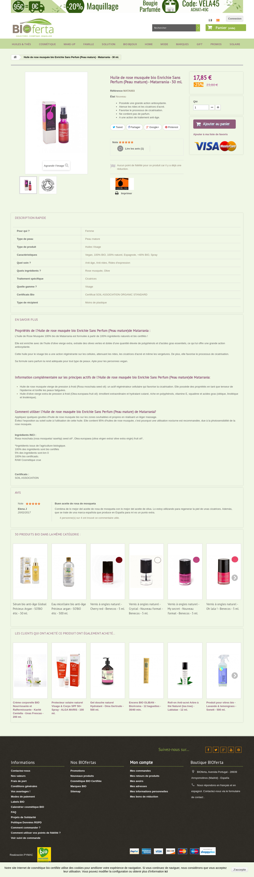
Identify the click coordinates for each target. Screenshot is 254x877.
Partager (134, 127)
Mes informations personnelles (149, 791)
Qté (195, 101)
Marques (182, 44)
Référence (116, 90)
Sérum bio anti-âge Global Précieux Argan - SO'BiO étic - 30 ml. (29, 608)
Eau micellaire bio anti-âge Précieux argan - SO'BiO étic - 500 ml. (69, 608)
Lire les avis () (134, 148)
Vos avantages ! (20, 791)
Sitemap (75, 791)
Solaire (235, 44)
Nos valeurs (18, 775)
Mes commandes (140, 770)
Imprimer (126, 193)
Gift (200, 44)
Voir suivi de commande (25, 837)
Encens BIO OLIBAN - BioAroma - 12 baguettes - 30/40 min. (145, 706)
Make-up (69, 44)
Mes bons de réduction (144, 796)
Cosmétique (47, 44)
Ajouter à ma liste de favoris (210, 139)
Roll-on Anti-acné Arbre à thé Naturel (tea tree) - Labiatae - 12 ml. (183, 706)
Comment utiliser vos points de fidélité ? (36, 832)
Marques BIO (78, 786)
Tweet (118, 127)
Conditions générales (24, 786)
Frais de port (19, 781)
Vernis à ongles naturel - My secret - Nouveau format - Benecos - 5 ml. (183, 608)
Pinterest (171, 127)
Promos (216, 44)
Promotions (77, 770)
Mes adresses (138, 786)
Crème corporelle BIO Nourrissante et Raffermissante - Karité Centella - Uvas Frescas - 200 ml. (28, 709)
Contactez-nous (20, 770)
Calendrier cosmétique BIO (27, 806)
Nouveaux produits (82, 775)
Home (149, 44)
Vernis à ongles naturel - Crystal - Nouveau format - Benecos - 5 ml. (146, 608)
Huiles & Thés (21, 44)
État (112, 96)
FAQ (13, 812)
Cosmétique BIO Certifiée (86, 781)
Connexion (234, 18)
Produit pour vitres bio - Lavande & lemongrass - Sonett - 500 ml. (221, 706)
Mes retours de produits (144, 775)
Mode (164, 44)
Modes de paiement (23, 796)
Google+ (152, 127)
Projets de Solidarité (23, 817)
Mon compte (141, 762)
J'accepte (239, 869)
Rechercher (198, 27)
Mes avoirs (136, 781)
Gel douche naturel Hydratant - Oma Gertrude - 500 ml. (107, 706)
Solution (108, 44)
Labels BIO (17, 801)
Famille (88, 44)
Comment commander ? (25, 827)
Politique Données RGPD (26, 822)
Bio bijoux (130, 44)
